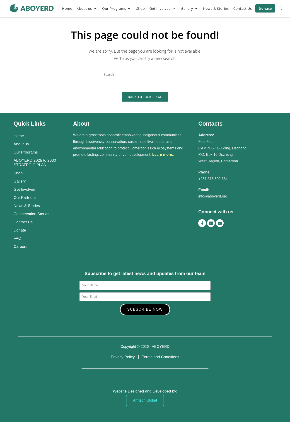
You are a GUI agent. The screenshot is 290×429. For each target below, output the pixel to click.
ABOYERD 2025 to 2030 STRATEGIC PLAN (35, 163)
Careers (20, 247)
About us (21, 144)
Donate (20, 231)
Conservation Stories (31, 214)
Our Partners (25, 198)
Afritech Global (145, 401)
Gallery (20, 182)
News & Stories (27, 206)
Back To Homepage (145, 97)
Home (19, 136)
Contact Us (23, 222)
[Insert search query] (145, 74)
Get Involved (24, 190)
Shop (18, 173)
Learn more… (164, 155)
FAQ (17, 239)
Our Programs (26, 153)
